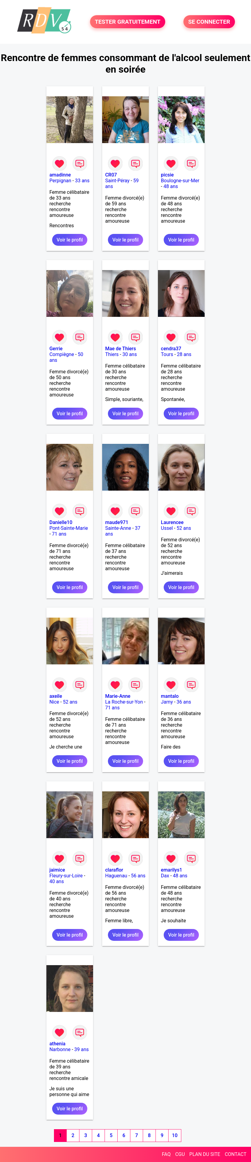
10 (174, 1135)
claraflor (114, 870)
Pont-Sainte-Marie (68, 528)
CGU (180, 1154)
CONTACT (235, 1154)
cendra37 (171, 348)
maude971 (116, 522)
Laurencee (172, 522)
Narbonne (60, 1049)
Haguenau (116, 876)
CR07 (111, 175)
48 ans (170, 186)
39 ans (81, 1049)
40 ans (56, 881)
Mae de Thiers (120, 348)
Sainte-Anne (118, 528)
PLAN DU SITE (204, 1154)
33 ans (82, 180)
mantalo (170, 696)
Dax (165, 876)
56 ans (138, 876)
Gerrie (55, 348)
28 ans (184, 354)
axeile (55, 696)
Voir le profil (70, 240)
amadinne (60, 175)
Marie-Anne (117, 696)
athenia (57, 1044)
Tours (167, 354)
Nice (54, 702)
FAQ (166, 1154)
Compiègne (61, 354)
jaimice (57, 870)
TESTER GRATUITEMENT (128, 21)
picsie (167, 175)
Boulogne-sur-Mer (180, 180)
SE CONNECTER (209, 21)
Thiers (112, 354)
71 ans (59, 534)
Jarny (167, 702)
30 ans (129, 354)
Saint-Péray (117, 180)
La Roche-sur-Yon (124, 702)
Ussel (167, 528)
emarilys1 (171, 870)
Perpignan (60, 180)
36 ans (184, 702)
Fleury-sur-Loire (66, 876)
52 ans (183, 528)
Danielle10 (60, 522)
